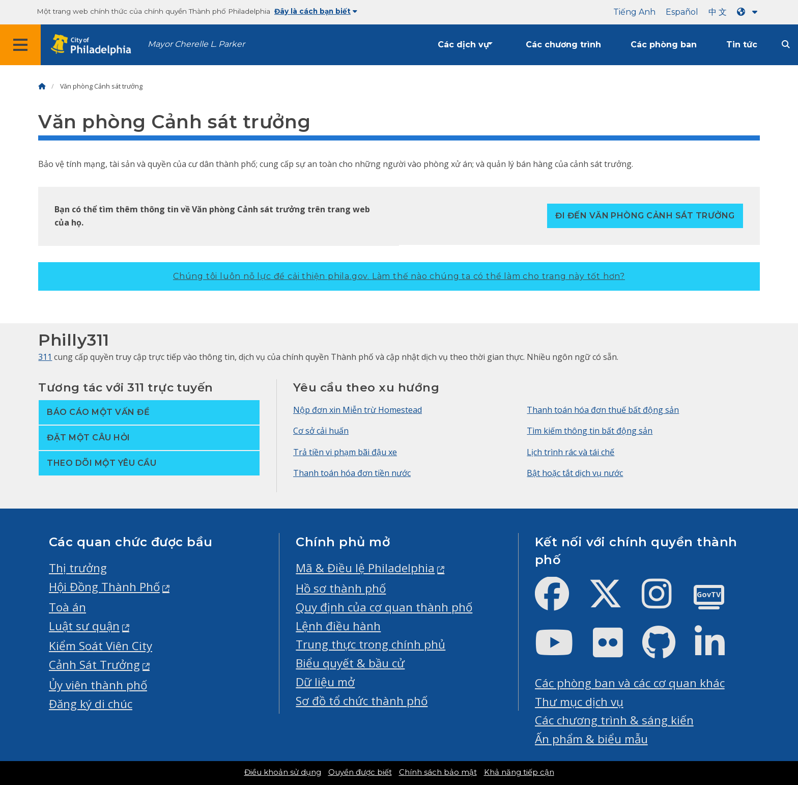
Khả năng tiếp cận (519, 772)
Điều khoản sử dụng (282, 772)
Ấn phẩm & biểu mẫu (591, 739)
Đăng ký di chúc (90, 704)
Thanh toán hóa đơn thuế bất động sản (603, 409)
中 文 (717, 12)
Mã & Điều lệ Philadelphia (365, 568)
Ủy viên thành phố (98, 685)
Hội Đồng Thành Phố (104, 587)
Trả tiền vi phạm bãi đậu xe (345, 452)
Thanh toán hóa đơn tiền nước (352, 473)
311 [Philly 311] (45, 356)
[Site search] (786, 44)
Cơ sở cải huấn (321, 430)
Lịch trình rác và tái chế (570, 452)
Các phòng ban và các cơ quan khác (630, 683)
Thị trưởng (78, 568)
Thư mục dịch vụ (579, 702)
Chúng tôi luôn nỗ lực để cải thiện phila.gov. (399, 276)
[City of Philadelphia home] (94, 45)
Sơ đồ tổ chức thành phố (362, 701)
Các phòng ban (664, 44)
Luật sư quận (84, 626)
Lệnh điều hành (338, 626)
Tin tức (741, 44)
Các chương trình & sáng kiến (614, 720)
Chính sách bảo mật (438, 772)
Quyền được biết (360, 772)
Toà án (67, 607)
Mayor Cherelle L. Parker (196, 44)
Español (682, 12)
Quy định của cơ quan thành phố (384, 607)
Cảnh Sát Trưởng (94, 664)
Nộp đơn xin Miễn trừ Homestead (357, 409)
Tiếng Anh (634, 12)
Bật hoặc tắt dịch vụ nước (575, 473)
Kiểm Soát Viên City (100, 646)
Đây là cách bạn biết (315, 11)
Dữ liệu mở (325, 682)
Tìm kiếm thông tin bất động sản (589, 430)
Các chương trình (563, 44)
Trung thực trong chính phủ (370, 644)
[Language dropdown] (749, 12)
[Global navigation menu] (20, 44)
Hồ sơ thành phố (341, 588)
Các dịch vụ (463, 44)
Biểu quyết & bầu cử (350, 663)
